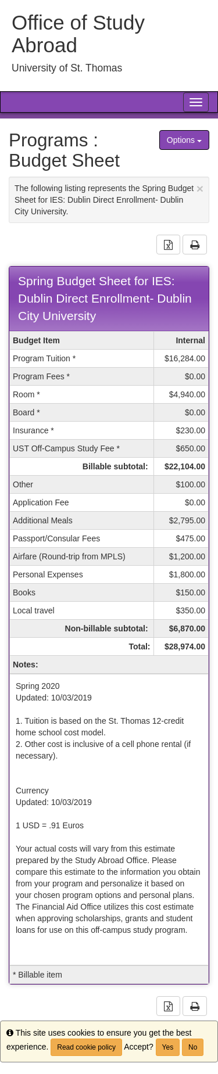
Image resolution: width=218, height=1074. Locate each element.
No (192, 1047)
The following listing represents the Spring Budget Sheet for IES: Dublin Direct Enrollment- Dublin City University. (109, 199)
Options (184, 140)
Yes (168, 1047)
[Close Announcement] (199, 188)
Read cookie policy (86, 1047)
